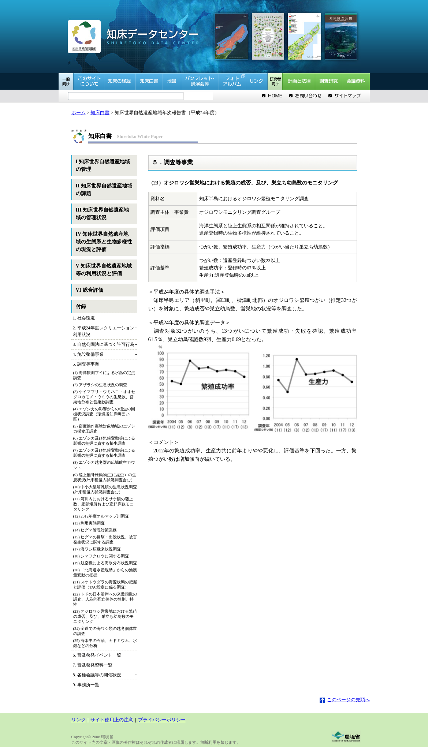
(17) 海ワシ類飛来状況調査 (97, 549)
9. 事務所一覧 (86, 684)
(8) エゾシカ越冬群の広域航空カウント (104, 465)
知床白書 (99, 112)
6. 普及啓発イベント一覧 (97, 655)
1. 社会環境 (84, 318)
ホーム (78, 112)
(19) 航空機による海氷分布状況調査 (105, 563)
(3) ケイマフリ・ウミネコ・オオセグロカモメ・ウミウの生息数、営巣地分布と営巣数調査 (104, 396)
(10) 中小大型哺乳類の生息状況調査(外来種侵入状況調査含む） (105, 489)
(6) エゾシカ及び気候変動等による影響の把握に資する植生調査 (104, 440)
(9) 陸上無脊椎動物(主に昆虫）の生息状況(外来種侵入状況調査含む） (105, 477)
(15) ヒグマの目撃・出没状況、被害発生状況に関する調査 (105, 539)
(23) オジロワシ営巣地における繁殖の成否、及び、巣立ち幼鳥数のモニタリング (105, 616)
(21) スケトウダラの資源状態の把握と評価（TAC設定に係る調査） (105, 584)
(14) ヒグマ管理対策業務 (95, 530)
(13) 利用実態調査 (89, 523)
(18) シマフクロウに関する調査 (101, 556)
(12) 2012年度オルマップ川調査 (101, 516)
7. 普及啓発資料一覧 (92, 665)
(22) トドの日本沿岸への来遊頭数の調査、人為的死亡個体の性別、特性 (105, 599)
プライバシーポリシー (162, 719)
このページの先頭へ (345, 699)
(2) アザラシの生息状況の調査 (100, 384)
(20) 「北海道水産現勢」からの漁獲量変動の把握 (105, 572)
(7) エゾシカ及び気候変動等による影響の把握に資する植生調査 (104, 452)
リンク (78, 719)
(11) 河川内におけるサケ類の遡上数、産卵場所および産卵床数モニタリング (103, 504)
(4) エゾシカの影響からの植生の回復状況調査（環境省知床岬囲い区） (104, 414)
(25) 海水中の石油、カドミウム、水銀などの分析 (105, 643)
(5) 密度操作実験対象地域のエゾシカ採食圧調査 (104, 428)
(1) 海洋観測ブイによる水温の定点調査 (104, 375)
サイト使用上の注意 (111, 719)
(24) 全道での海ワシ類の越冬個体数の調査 (105, 631)
